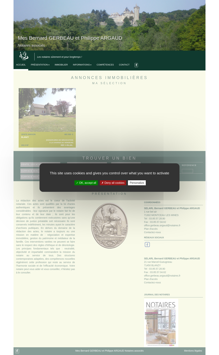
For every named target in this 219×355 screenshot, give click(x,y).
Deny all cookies (112, 182)
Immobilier (61, 64)
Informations (82, 64)
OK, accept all (86, 182)
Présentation (40, 64)
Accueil (21, 64)
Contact (124, 64)
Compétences (105, 64)
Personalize (137, 182)
